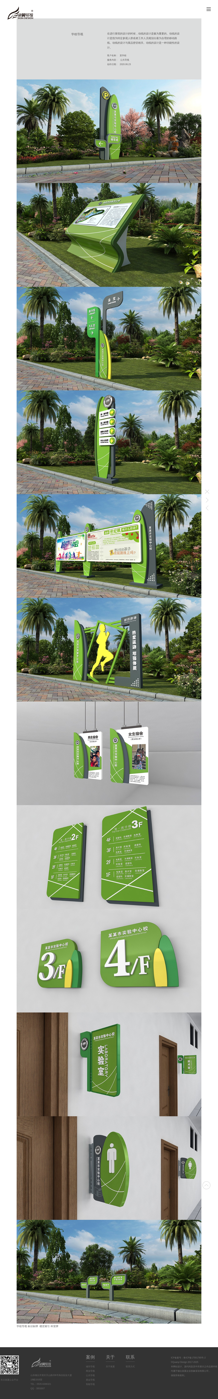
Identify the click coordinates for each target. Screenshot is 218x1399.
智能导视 (90, 1384)
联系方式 (130, 1366)
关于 (110, 1357)
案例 (90, 1357)
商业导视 (90, 1371)
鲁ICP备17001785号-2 (194, 1357)
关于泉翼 (110, 1366)
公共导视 (90, 1375)
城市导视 (90, 1366)
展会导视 (90, 1380)
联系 (130, 1357)
